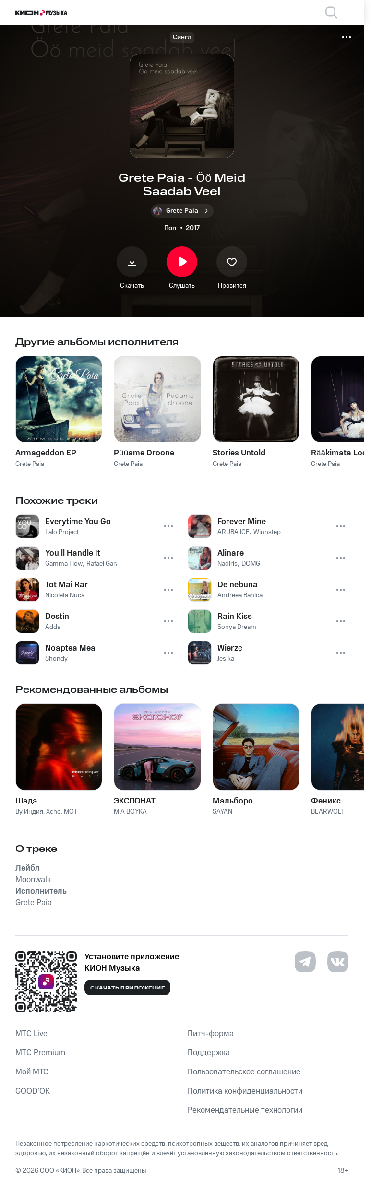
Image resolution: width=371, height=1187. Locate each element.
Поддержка (209, 1053)
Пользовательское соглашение (244, 1072)
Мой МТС (31, 1072)
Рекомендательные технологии (245, 1110)
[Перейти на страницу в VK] (337, 961)
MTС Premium (40, 1053)
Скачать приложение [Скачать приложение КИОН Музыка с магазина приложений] (127, 988)
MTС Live (31, 1033)
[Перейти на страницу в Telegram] (305, 961)
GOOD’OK (32, 1091)
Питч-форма (211, 1033)
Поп (170, 228)
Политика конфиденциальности (245, 1091)
